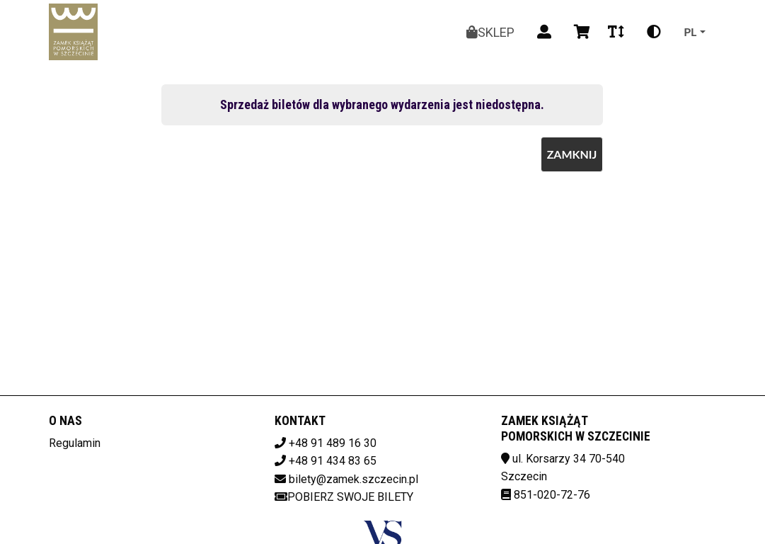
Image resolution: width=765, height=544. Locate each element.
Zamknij (572, 154)
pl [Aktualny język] (690, 31)
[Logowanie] (544, 32)
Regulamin (74, 443)
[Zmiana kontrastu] (653, 32)
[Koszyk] (580, 32)
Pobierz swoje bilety (344, 497)
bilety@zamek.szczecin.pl (353, 479)
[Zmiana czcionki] (616, 32)
